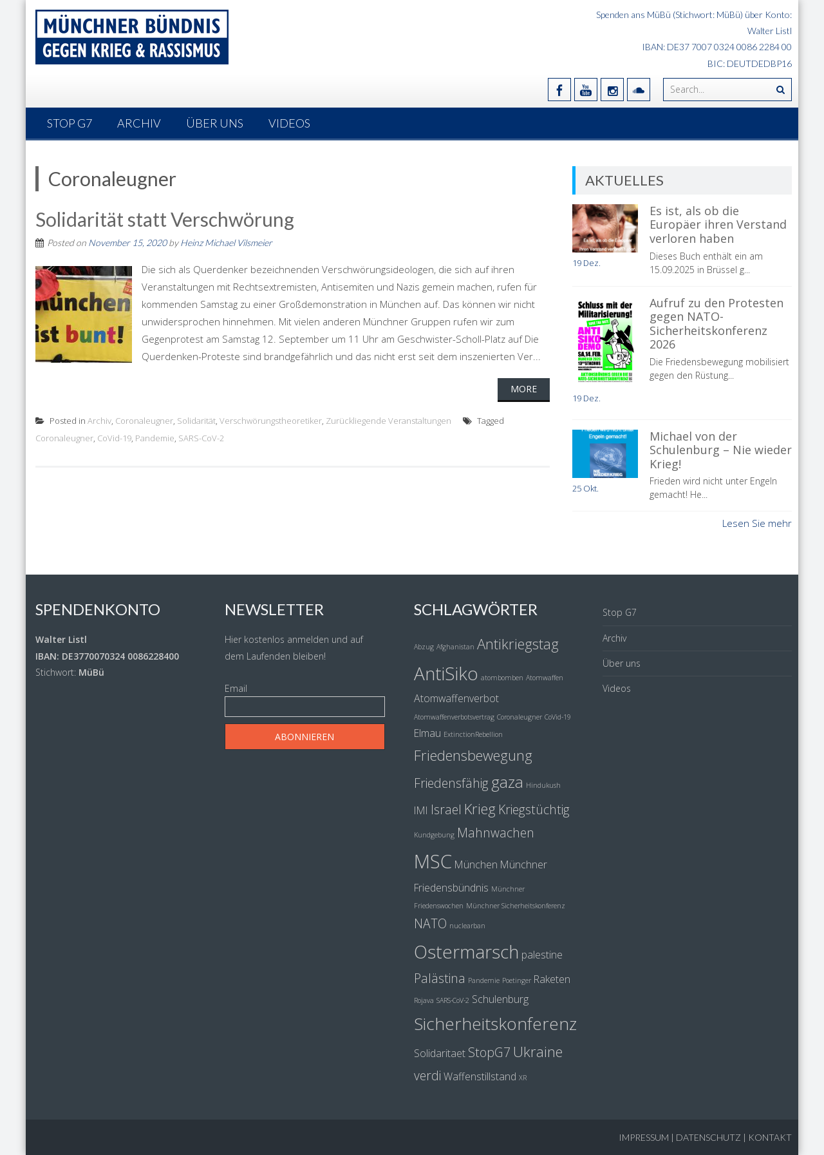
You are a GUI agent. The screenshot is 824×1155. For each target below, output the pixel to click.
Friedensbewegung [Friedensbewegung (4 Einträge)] (473, 755)
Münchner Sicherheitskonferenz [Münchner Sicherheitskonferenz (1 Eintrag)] (515, 905)
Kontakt (770, 1137)
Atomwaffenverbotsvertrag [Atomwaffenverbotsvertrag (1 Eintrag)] (454, 716)
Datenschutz (708, 1137)
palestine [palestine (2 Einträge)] (542, 955)
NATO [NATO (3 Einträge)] (430, 923)
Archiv (139, 123)
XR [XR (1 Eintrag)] (523, 1077)
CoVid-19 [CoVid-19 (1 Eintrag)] (558, 716)
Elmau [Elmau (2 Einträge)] (427, 733)
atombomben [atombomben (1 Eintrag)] (502, 677)
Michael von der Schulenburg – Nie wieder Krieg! (721, 450)
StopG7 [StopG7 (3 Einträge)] (489, 1052)
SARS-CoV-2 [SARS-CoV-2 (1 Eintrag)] (452, 1000)
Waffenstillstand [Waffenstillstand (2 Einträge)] (480, 1076)
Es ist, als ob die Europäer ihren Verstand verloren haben (718, 224)
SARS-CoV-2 (201, 438)
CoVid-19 (114, 438)
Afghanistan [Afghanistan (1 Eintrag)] (455, 646)
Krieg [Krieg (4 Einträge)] (480, 808)
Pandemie (154, 438)
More (523, 389)
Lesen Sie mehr (757, 523)
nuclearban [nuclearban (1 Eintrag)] (467, 925)
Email (236, 688)
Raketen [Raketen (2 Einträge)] (552, 979)
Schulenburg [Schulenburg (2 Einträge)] (500, 999)
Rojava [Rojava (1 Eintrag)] (424, 1000)
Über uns (214, 123)
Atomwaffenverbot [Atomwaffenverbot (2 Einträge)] (456, 698)
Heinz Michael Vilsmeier (226, 242)
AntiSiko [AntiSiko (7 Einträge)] (446, 673)
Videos (289, 123)
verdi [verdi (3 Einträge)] (427, 1075)
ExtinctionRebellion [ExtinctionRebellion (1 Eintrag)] (473, 734)
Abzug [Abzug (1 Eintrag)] (424, 646)
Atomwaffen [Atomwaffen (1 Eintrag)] (544, 677)
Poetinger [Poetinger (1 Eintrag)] (516, 980)
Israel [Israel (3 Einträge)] (446, 809)
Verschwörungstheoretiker (271, 420)
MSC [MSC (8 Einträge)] (433, 861)
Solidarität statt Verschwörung (164, 219)
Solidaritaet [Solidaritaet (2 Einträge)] (439, 1053)
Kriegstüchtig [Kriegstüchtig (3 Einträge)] (534, 809)
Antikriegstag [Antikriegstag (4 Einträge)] (518, 643)
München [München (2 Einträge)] (476, 864)
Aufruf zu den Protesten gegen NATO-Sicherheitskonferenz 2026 (716, 323)
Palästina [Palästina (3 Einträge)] (439, 978)
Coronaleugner (144, 420)
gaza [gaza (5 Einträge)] (507, 781)
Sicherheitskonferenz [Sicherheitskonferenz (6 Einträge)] (495, 1023)
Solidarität (196, 420)
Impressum (644, 1137)
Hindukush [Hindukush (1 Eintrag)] (543, 785)
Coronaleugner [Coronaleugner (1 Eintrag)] (519, 716)
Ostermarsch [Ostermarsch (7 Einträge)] (466, 951)
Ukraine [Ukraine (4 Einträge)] (538, 1051)
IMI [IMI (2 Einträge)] (421, 810)
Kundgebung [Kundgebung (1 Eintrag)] (434, 834)
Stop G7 (69, 123)
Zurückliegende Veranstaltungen (388, 420)
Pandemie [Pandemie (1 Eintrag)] (484, 980)
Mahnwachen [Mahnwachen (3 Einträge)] (495, 832)
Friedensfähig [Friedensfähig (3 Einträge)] (451, 783)
